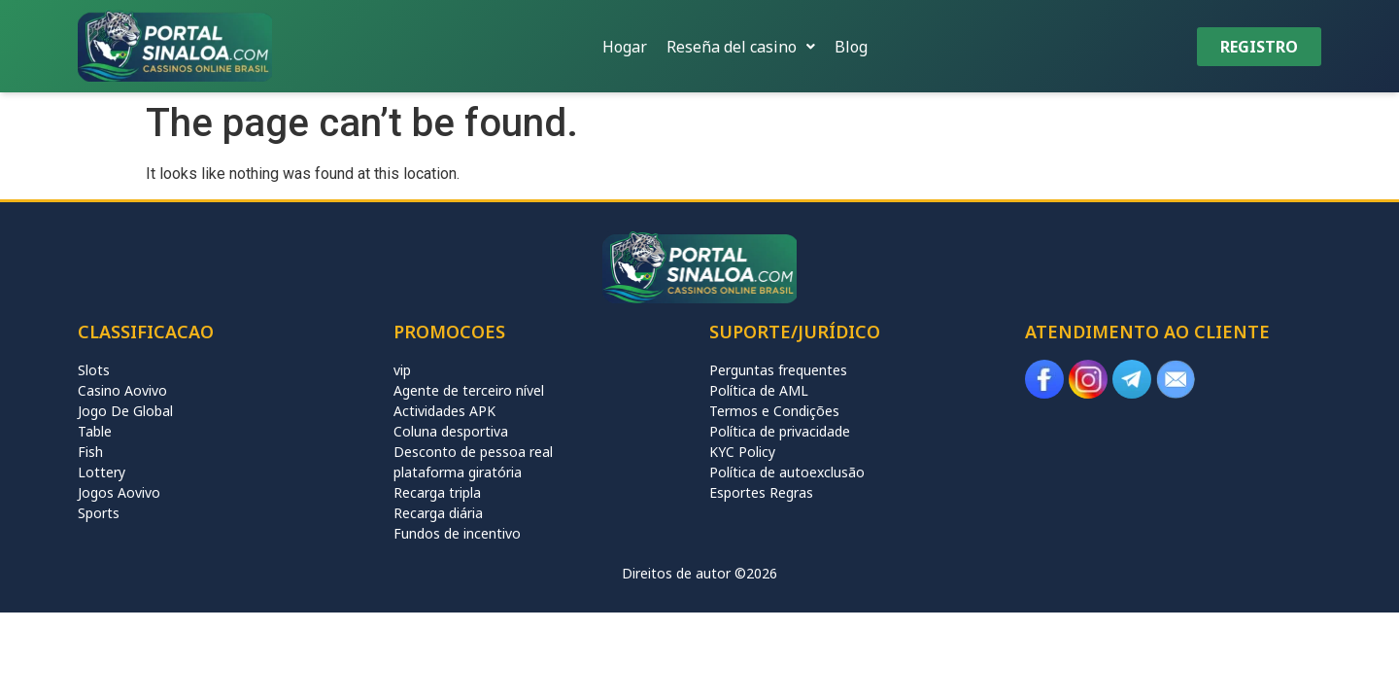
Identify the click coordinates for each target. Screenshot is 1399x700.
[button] (741, 46)
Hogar (624, 46)
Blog (851, 46)
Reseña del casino (740, 46)
